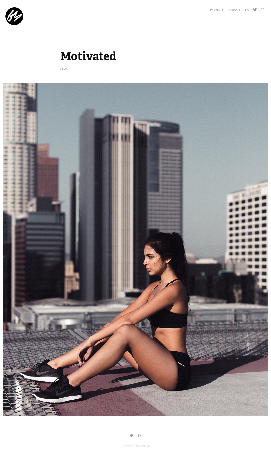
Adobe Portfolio (142, 445)
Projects (216, 10)
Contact (234, 10)
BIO (247, 10)
